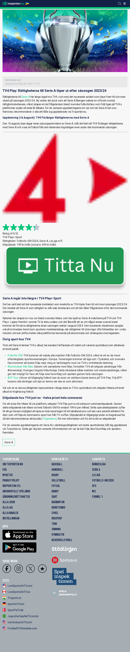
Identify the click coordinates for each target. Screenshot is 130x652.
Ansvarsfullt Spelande (16, 491)
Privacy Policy (11, 480)
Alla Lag (8, 508)
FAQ (5, 470)
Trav (54, 524)
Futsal (56, 486)
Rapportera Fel (12, 486)
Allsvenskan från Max (20, 366)
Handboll (57, 470)
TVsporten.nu (49, 418)
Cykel (55, 513)
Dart (54, 497)
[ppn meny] (124, 3)
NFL (94, 491)
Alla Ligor (9, 502)
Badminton (58, 502)
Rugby (55, 475)
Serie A (25, 96)
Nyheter (8, 475)
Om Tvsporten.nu (13, 464)
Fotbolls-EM (15, 355)
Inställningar (11, 518)
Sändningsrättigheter (16, 497)
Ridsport (57, 518)
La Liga (96, 475)
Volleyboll (59, 480)
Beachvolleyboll (62, 540)
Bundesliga (99, 464)
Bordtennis (58, 508)
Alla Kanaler (10, 513)
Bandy (55, 491)
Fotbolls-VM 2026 (103, 480)
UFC (94, 486)
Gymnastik (58, 535)
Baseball (57, 464)
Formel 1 (97, 497)
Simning (56, 529)
